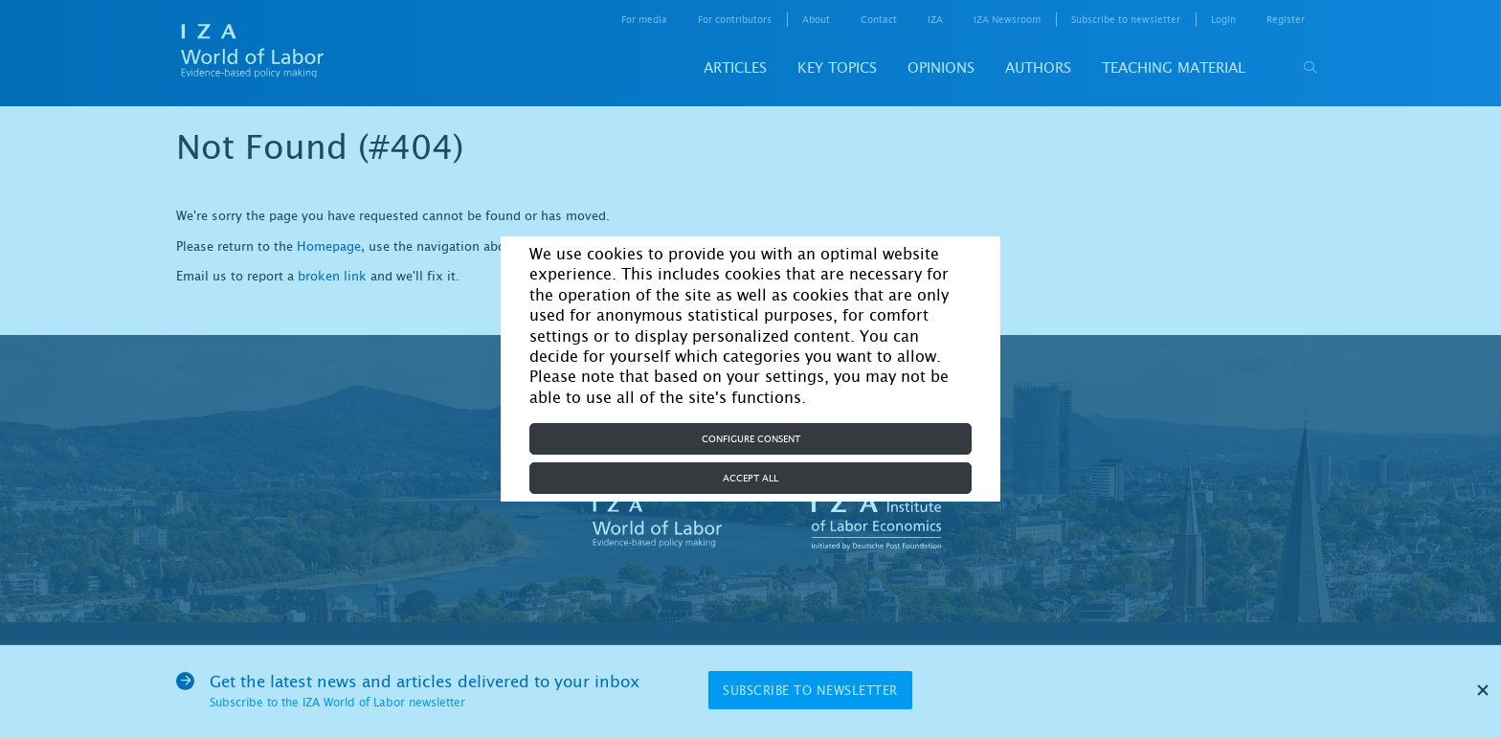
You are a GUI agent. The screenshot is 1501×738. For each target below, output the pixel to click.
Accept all (750, 478)
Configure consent (751, 439)
